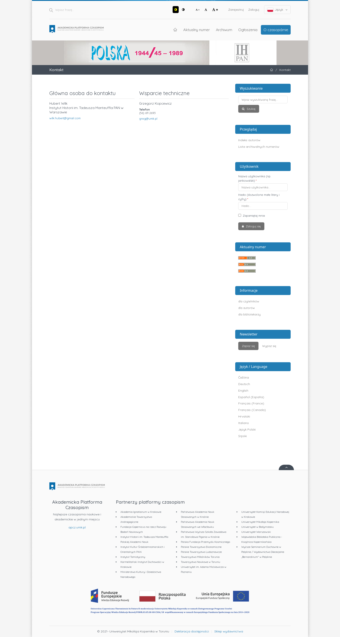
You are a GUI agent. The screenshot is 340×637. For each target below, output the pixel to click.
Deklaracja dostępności (192, 631)
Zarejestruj (236, 10)
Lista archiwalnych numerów (258, 147)
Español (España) (251, 397)
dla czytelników (248, 301)
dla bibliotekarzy (249, 314)
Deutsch (244, 384)
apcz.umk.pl (77, 527)
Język (277, 10)
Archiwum (224, 29)
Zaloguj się (253, 226)
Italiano (243, 423)
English (243, 390)
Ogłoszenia (247, 29)
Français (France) (251, 403)
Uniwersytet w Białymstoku (257, 526)
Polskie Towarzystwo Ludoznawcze (201, 551)
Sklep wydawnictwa (228, 631)
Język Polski (247, 429)
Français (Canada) (252, 410)
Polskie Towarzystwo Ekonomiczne (201, 546)
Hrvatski (244, 416)
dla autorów (246, 308)
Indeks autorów (249, 140)
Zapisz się (248, 346)
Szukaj (250, 109)
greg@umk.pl (148, 118)
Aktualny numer (196, 29)
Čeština (243, 377)
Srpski (242, 436)
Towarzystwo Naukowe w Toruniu (200, 561)
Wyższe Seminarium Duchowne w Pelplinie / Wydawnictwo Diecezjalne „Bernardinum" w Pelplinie (262, 551)
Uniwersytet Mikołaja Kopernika (260, 521)
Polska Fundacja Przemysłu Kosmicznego (205, 541)
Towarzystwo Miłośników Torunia (200, 556)
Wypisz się (269, 346)
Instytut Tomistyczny (132, 556)
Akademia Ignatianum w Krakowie (140, 511)
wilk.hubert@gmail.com (65, 118)
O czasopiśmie (275, 29)
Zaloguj (253, 10)
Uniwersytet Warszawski (256, 531)
